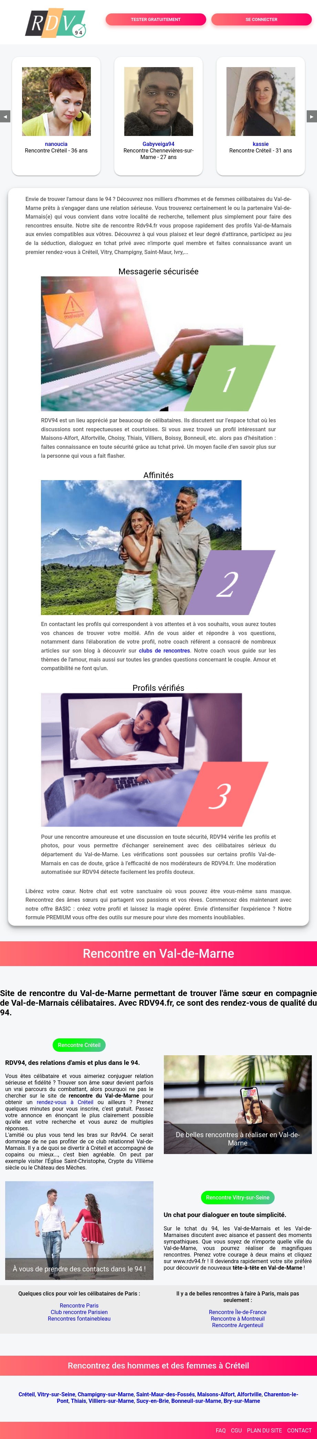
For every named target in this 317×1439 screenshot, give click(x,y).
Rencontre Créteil (79, 1045)
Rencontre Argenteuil (237, 1325)
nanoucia (56, 144)
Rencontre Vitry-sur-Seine (238, 1197)
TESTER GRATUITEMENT (156, 19)
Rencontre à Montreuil (238, 1318)
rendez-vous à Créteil (65, 1102)
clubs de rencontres (164, 650)
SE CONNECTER (261, 19)
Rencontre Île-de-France (238, 1312)
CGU (236, 1430)
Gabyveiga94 (158, 144)
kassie (260, 144)
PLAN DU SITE (264, 1430)
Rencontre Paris (79, 1305)
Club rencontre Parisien (79, 1312)
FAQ (221, 1430)
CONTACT (299, 1430)
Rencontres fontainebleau (79, 1318)
